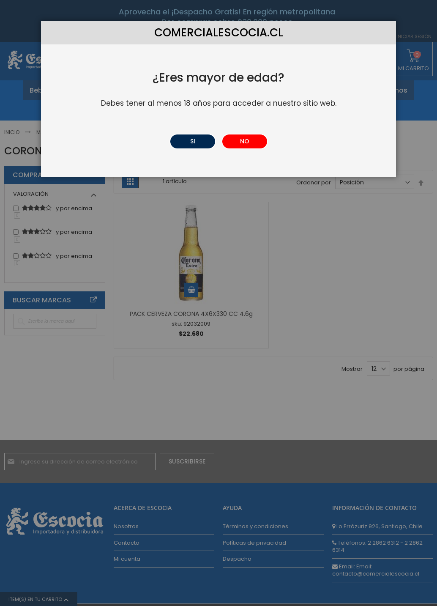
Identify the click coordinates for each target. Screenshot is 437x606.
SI (192, 141)
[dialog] (218, 303)
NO (244, 141)
